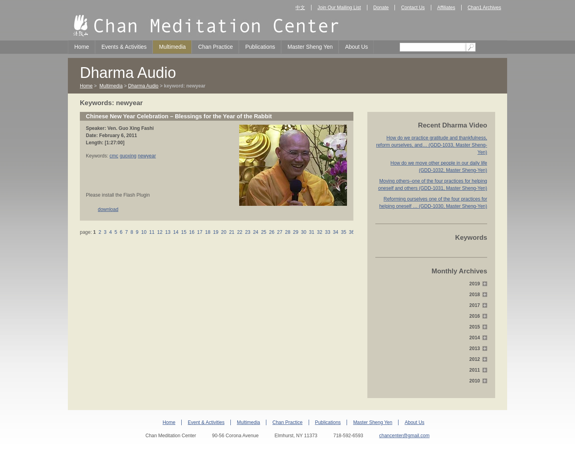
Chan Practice (215, 47)
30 (303, 232)
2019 (474, 284)
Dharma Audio (143, 86)
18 (208, 232)
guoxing (128, 156)
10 (144, 232)
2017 (474, 305)
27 (280, 232)
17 (200, 232)
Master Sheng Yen (310, 47)
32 (319, 232)
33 (327, 232)
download (108, 209)
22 (240, 232)
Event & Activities (206, 422)
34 (336, 232)
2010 (474, 381)
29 (295, 232)
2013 (474, 348)
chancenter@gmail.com (404, 435)
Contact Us (412, 7)
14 (176, 232)
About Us (356, 47)
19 (216, 232)
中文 (300, 7)
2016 (474, 316)
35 (344, 232)
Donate (381, 7)
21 (232, 232)
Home (81, 47)
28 (287, 232)
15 (184, 232)
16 (192, 232)
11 (152, 232)
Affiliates (446, 7)
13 (168, 232)
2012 (474, 359)
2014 (474, 338)
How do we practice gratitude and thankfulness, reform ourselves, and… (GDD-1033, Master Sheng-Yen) (431, 145)
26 (272, 232)
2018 (474, 294)
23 (248, 232)
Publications (260, 47)
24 (256, 232)
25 (264, 232)
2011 (474, 370)
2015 (474, 327)
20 (224, 232)
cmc (113, 156)
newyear (147, 156)
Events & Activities (124, 47)
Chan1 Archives (484, 7)
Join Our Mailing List (339, 7)
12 (160, 232)
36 (352, 232)
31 (311, 232)
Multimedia (172, 47)
